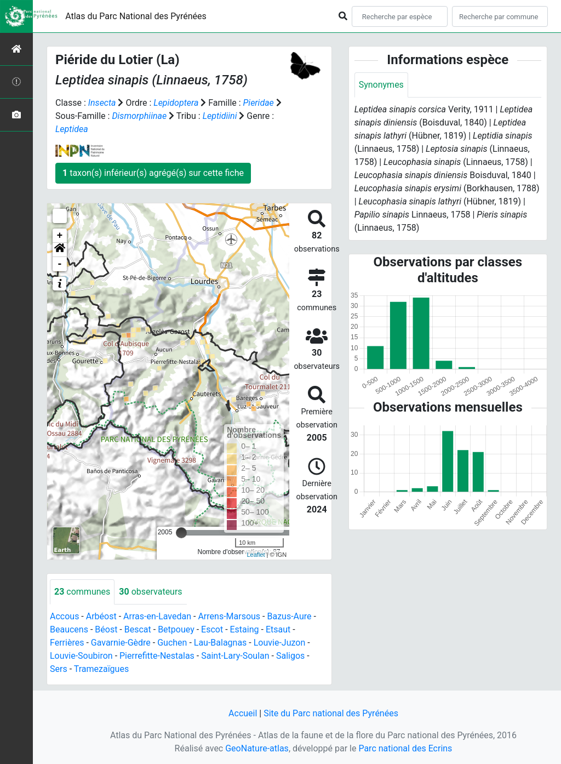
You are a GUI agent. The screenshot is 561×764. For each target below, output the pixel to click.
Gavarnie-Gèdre (121, 642)
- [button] (60, 264)
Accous (64, 616)
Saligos (290, 656)
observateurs (150, 591)
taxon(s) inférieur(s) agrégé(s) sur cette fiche (153, 173)
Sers (58, 669)
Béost (106, 629)
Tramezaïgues (101, 669)
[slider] (181, 532)
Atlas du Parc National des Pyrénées (136, 16)
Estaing (244, 629)
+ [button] (60, 235)
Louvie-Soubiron (81, 656)
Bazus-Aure (289, 616)
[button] (60, 250)
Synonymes (381, 84)
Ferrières (67, 642)
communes (82, 591)
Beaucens (69, 629)
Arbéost (101, 616)
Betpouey (176, 629)
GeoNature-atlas (257, 748)
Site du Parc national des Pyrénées (331, 713)
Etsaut (278, 629)
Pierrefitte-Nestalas (156, 656)
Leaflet (256, 554)
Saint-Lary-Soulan (235, 656)
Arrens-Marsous (229, 616)
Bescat (137, 629)
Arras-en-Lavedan (157, 616)
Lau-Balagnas (220, 642)
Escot (212, 629)
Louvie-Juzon (280, 642)
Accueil (242, 713)
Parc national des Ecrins (405, 748)
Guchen (172, 642)
